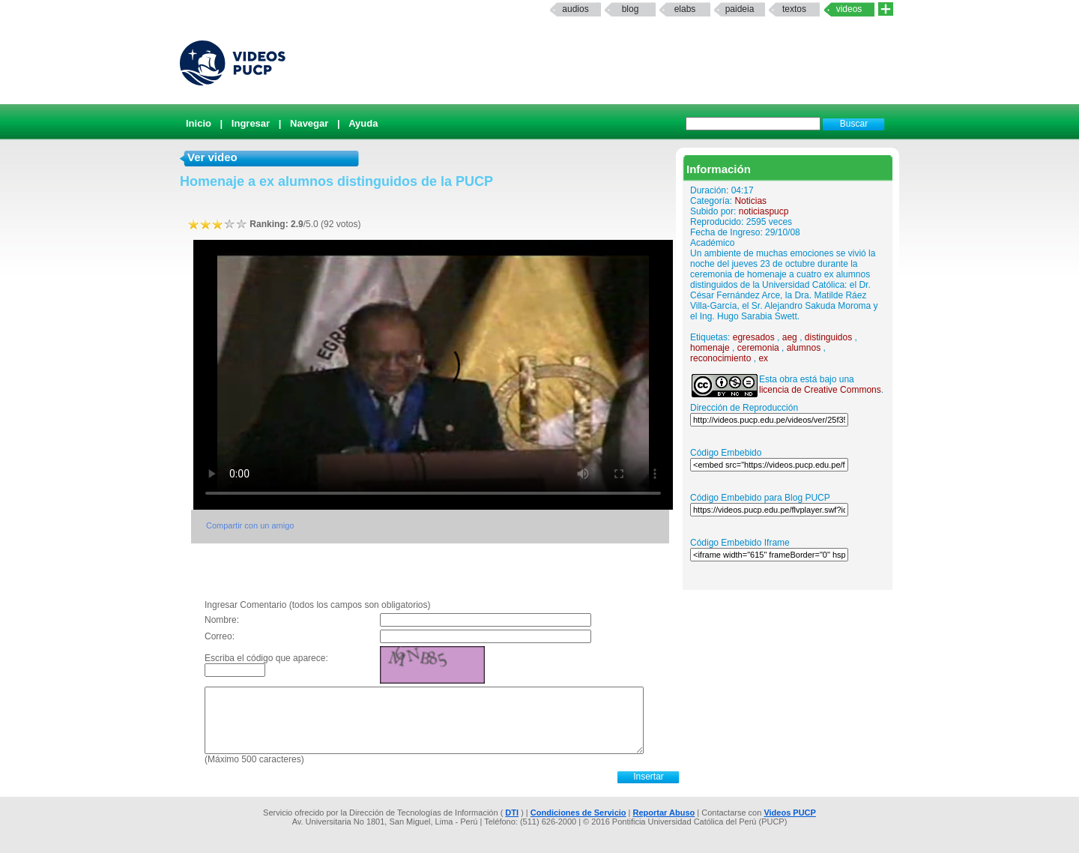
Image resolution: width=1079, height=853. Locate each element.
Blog (630, 9)
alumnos (803, 348)
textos (794, 9)
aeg (789, 337)
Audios (575, 9)
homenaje (710, 348)
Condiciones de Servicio (578, 812)
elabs (685, 9)
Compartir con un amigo (250, 525)
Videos (849, 9)
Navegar (309, 123)
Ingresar (251, 123)
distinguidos (828, 337)
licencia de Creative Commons (820, 390)
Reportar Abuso (664, 812)
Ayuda (363, 123)
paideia (740, 9)
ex (763, 358)
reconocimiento (720, 358)
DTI (512, 812)
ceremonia (758, 348)
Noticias (750, 201)
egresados (754, 337)
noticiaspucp (764, 211)
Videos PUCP (790, 812)
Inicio (198, 123)
